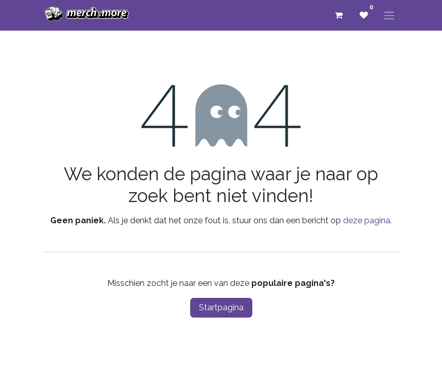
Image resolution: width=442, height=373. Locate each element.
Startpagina (221, 307)
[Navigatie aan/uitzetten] (389, 15)
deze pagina (366, 220)
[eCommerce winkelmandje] (339, 15)
